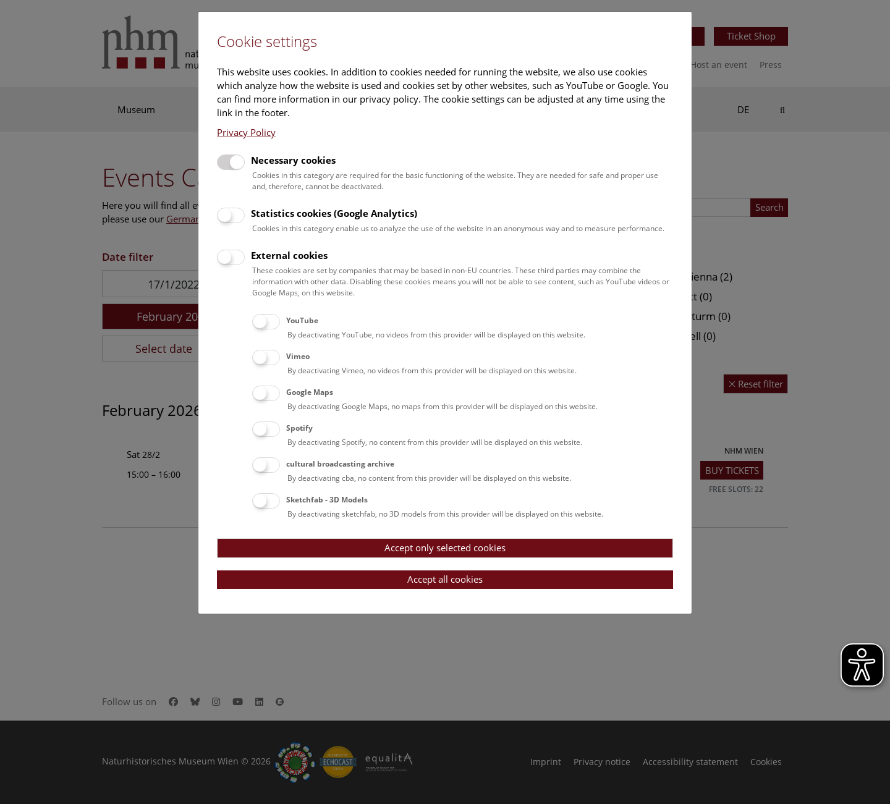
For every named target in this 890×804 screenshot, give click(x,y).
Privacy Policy (246, 132)
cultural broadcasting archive (340, 464)
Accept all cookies (445, 579)
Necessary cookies (293, 160)
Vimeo (298, 356)
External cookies (289, 255)
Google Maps (309, 392)
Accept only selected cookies (445, 547)
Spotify (299, 428)
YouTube (302, 320)
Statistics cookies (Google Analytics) (334, 213)
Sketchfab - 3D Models (327, 499)
